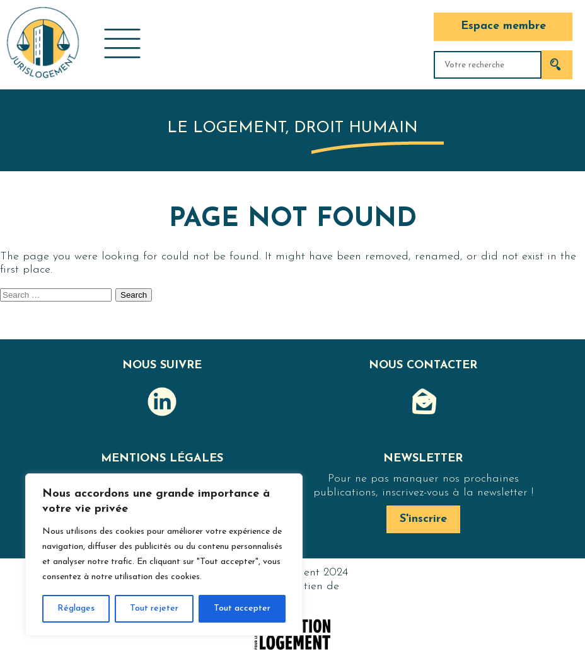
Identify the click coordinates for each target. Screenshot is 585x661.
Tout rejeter (154, 608)
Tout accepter (242, 608)
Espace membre (503, 26)
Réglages (76, 608)
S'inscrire (423, 519)
